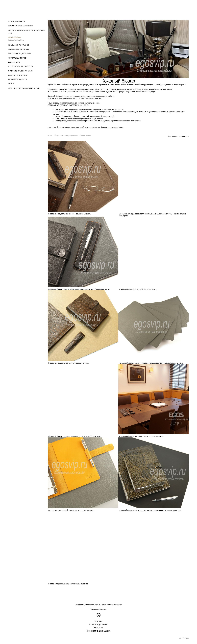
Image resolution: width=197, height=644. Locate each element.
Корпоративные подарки (98, 631)
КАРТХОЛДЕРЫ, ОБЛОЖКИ (19, 54)
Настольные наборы (16, 40)
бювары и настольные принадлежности (66, 135)
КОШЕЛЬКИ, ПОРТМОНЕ (18, 45)
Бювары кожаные (14, 37)
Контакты (98, 628)
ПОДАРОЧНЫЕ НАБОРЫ (18, 49)
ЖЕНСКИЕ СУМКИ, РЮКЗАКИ (20, 67)
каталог (50, 135)
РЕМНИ (11, 84)
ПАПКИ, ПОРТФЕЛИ (16, 21)
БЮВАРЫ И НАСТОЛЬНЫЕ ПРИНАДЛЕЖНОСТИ (26, 32)
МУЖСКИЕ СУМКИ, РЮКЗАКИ (20, 71)
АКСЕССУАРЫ (14, 62)
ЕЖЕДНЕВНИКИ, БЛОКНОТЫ (20, 26)
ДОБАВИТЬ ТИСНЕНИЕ (18, 75)
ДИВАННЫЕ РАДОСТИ (17, 80)
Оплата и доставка (98, 624)
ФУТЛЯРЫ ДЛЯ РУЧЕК (17, 58)
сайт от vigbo (184, 638)
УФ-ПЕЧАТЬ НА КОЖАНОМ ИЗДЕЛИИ (24, 88)
